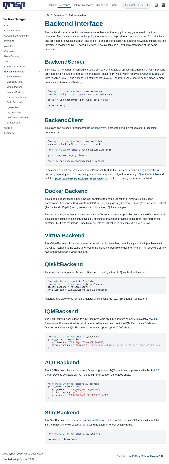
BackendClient (14, 81)
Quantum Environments (16, 35)
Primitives (9, 41)
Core (6, 25)
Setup (76, 5)
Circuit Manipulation (14, 66)
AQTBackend (14, 112)
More (115, 5)
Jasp (6, 61)
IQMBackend (13, 107)
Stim (120, 420)
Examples (9, 133)
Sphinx (23, 459)
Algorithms (9, 46)
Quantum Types (12, 30)
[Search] (136, 5)
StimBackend (13, 122)
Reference (64, 5)
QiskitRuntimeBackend (18, 117)
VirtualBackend (14, 87)
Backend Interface (14, 71)
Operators (9, 51)
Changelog (102, 5)
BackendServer (15, 76)
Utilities (8, 128)
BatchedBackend (15, 92)
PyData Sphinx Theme (145, 456)
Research (87, 5)
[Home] (48, 15)
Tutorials (51, 5)
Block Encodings (12, 56)
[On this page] (163, 5)
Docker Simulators (16, 97)
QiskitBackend (14, 102)
